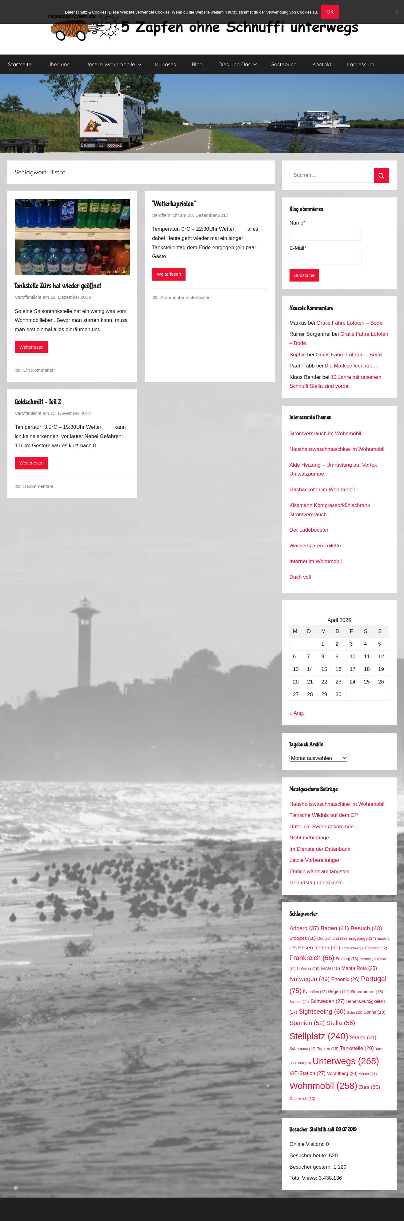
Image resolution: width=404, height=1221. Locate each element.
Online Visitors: (308, 1144)
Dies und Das (237, 64)
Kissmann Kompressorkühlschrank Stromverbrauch (330, 509)
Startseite (20, 64)
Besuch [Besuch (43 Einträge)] (366, 928)
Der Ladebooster (309, 530)
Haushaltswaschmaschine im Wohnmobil (337, 449)
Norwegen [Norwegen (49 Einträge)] (310, 979)
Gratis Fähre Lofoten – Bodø (350, 323)
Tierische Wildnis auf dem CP (324, 815)
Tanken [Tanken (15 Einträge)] (327, 1048)
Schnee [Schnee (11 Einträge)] (299, 1002)
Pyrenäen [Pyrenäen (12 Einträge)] (315, 992)
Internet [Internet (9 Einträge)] (368, 959)
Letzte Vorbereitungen (315, 860)
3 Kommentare (38, 486)
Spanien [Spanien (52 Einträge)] (307, 1023)
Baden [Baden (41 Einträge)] (335, 928)
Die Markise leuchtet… (351, 366)
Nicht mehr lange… (312, 838)
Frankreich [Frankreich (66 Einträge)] (312, 958)
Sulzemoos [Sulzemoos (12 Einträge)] (303, 1049)
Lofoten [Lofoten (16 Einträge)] (308, 968)
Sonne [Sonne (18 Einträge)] (375, 1012)
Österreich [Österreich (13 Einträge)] (302, 1099)
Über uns (58, 64)
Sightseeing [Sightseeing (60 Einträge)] (322, 1011)
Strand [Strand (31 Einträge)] (363, 1037)
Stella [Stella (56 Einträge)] (340, 1022)
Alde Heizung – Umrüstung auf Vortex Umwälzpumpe (333, 469)
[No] (396, 12)
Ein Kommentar (39, 370)
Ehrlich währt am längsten (320, 871)
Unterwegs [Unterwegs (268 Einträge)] (345, 1061)
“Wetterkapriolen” (174, 203)
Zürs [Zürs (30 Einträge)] (369, 1087)
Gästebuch (283, 64)
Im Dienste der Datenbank (320, 849)
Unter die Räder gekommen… (324, 827)
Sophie (298, 355)
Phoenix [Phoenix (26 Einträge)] (345, 979)
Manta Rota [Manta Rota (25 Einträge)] (359, 968)
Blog (197, 64)
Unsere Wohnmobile (113, 64)
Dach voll (300, 577)
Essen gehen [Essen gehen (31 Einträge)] (319, 947)
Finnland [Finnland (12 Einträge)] (376, 948)
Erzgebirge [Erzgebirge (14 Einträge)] (362, 938)
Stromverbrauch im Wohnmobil (325, 433)
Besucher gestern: (312, 1167)
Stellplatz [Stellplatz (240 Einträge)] (319, 1036)
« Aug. (297, 713)
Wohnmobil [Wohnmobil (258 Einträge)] (324, 1086)
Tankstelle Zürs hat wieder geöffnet (58, 285)
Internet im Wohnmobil (316, 561)
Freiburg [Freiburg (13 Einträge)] (347, 959)
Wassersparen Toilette (315, 546)
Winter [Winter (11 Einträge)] (368, 1074)
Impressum (360, 64)
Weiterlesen (31, 347)
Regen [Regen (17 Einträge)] (339, 991)
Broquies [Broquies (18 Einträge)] (303, 938)
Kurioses (165, 64)
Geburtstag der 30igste (316, 883)
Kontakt (321, 64)
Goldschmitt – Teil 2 (38, 401)
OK (330, 12)
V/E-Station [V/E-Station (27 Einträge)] (308, 1073)
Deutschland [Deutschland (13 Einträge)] (332, 938)
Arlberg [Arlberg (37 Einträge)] (304, 928)
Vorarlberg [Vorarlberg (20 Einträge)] (342, 1073)
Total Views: (304, 1178)
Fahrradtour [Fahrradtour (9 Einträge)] (353, 948)
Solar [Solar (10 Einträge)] (354, 1012)
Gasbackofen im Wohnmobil (322, 490)
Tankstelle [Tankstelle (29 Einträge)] (357, 1048)
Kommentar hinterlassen (186, 297)
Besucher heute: (309, 1155)
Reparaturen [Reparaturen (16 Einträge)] (367, 991)
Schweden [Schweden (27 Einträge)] (327, 1001)
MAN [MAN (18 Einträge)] (330, 968)
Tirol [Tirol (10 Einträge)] (304, 1063)
